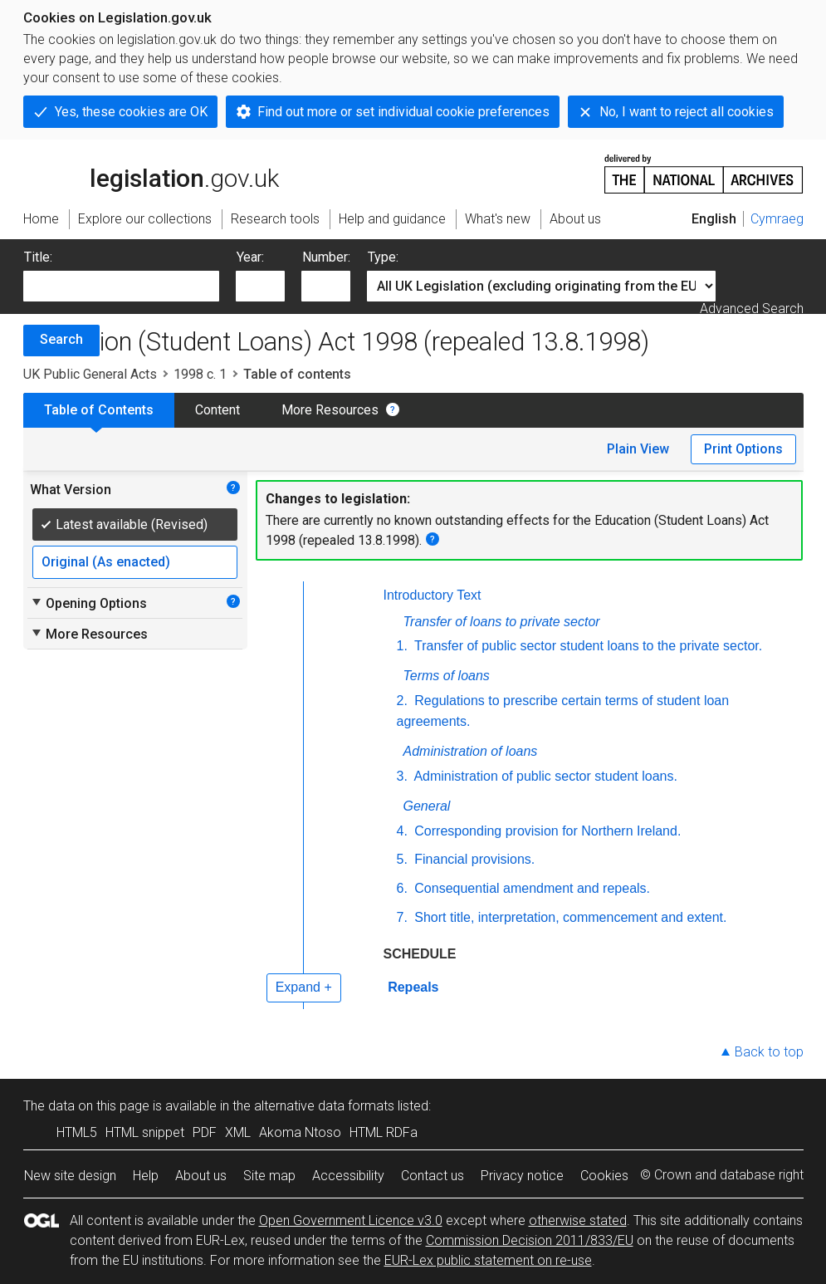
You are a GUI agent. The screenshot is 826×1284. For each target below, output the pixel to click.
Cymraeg (777, 219)
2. (402, 700)
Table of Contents (99, 410)
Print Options (743, 449)
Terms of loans (446, 676)
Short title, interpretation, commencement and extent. (569, 917)
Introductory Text (432, 595)
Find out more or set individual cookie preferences (403, 112)
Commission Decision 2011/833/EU (529, 1240)
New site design (70, 1176)
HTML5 (76, 1132)
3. (402, 776)
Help (146, 1176)
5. (402, 859)
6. (402, 888)
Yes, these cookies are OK (131, 112)
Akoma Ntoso (300, 1132)
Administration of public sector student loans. (544, 776)
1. (402, 646)
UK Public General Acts (90, 374)
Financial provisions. (473, 859)
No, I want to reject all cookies (686, 112)
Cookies (604, 1176)
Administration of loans (470, 751)
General (427, 806)
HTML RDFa (383, 1132)
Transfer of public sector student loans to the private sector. (586, 646)
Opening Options (88, 603)
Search (61, 339)
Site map (269, 1176)
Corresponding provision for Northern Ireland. (546, 831)
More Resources (330, 410)
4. (402, 831)
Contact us (432, 1176)
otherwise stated (578, 1220)
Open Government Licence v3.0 (350, 1220)
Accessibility (348, 1176)
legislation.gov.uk (151, 172)
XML (238, 1132)
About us (201, 1176)
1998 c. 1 (200, 374)
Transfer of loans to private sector (501, 622)
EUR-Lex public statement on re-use (488, 1260)
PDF (205, 1132)
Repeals (411, 987)
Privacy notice (522, 1176)
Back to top (769, 1052)
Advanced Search (752, 308)
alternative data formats (324, 1106)
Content (217, 410)
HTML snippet (144, 1132)
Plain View (638, 449)
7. (402, 917)
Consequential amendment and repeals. (530, 888)
